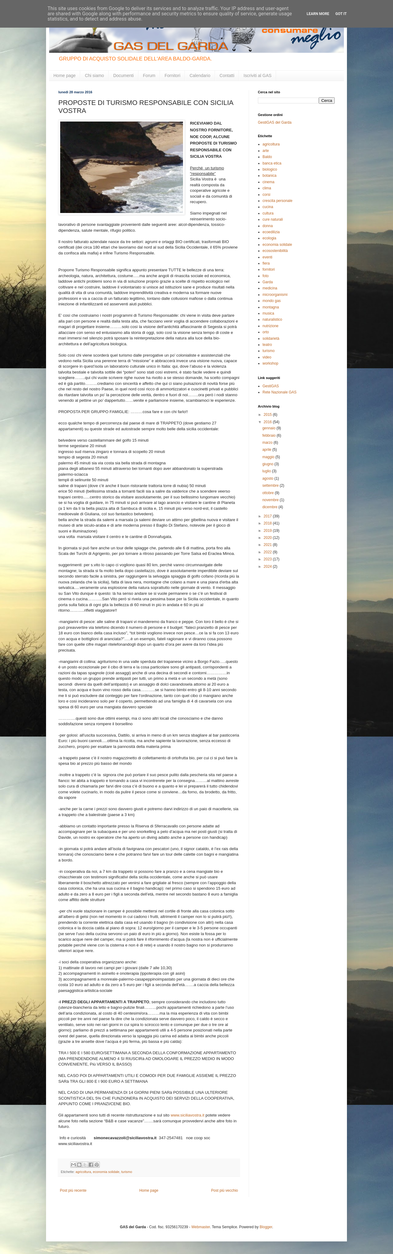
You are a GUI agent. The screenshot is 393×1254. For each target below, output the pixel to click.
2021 (268, 545)
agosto (268, 478)
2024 (268, 566)
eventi (267, 257)
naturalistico (272, 319)
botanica (269, 175)
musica (268, 313)
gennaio (269, 428)
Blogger (266, 1227)
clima (267, 188)
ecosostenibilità (275, 251)
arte (266, 151)
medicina (270, 288)
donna (268, 226)
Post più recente (73, 1190)
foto (266, 276)
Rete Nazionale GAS (280, 392)
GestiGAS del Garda (274, 122)
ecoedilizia (271, 232)
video (267, 357)
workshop (270, 363)
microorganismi (275, 294)
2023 (268, 559)
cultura (268, 213)
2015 (268, 414)
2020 (268, 538)
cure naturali (273, 219)
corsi (266, 194)
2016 (268, 422)
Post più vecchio (224, 1190)
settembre (271, 485)
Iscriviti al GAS (257, 75)
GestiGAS (271, 386)
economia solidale (106, 1172)
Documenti (123, 75)
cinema (268, 182)
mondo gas (272, 301)
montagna (271, 307)
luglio (267, 471)
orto (266, 332)
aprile (267, 449)
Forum (149, 75)
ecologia (269, 238)
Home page (64, 75)
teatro (267, 345)
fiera (266, 263)
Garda (268, 282)
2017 (268, 516)
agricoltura (83, 1172)
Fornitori (172, 75)
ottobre (268, 493)
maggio (268, 457)
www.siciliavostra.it (187, 1115)
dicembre (270, 507)
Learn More (318, 14)
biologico (270, 169)
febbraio (269, 435)
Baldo (267, 157)
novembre (271, 500)
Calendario (199, 75)
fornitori (269, 269)
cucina (268, 207)
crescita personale (277, 201)
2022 (268, 552)
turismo (126, 1172)
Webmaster (200, 1227)
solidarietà (271, 338)
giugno (268, 464)
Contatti (227, 75)
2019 (268, 530)
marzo (268, 442)
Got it (341, 14)
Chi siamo (94, 75)
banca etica (272, 163)
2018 (268, 523)
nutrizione (270, 326)
